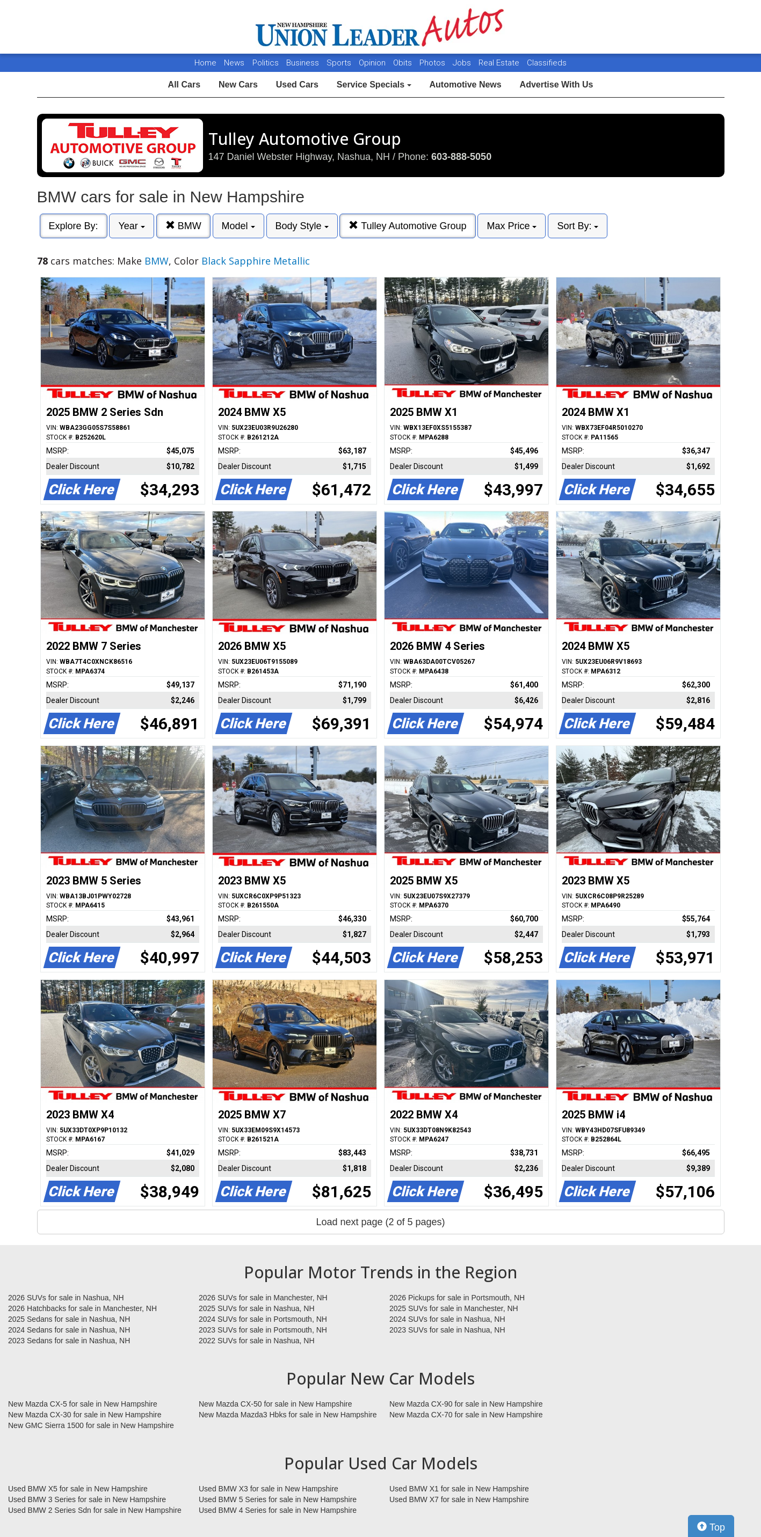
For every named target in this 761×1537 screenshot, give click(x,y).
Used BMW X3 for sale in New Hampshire (268, 1488)
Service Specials (374, 84)
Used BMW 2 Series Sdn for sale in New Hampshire (95, 1510)
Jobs (463, 63)
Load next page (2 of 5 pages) (380, 1222)
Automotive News (465, 84)
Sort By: (577, 226)
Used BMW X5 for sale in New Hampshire (78, 1488)
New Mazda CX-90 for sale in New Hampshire (466, 1404)
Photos (433, 63)
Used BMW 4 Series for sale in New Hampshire (278, 1510)
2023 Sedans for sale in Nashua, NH (69, 1340)
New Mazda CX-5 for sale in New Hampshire (82, 1404)
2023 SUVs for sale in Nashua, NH (447, 1330)
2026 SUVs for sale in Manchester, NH (263, 1297)
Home (205, 63)
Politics (265, 63)
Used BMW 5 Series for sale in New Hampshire (278, 1499)
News (234, 63)
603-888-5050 (461, 156)
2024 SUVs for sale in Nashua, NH (447, 1319)
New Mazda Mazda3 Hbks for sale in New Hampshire (287, 1414)
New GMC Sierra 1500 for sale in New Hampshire (91, 1425)
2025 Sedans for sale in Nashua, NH (69, 1319)
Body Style (302, 226)
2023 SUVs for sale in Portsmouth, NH (263, 1330)
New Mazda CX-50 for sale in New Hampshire (275, 1404)
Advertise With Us (556, 84)
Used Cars (297, 84)
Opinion (373, 63)
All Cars (184, 84)
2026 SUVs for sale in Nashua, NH (66, 1297)
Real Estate (500, 63)
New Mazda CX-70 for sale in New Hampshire (466, 1414)
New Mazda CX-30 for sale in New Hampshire (85, 1414)
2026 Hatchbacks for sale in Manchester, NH (82, 1308)
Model (238, 226)
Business (303, 63)
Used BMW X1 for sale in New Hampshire (459, 1488)
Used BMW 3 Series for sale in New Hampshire (87, 1499)
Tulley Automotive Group (407, 225)
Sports (340, 63)
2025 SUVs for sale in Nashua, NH (257, 1308)
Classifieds (547, 63)
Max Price (512, 226)
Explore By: (73, 226)
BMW (183, 225)
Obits (403, 63)
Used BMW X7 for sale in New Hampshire (459, 1499)
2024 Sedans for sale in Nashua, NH (69, 1330)
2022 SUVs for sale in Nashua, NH (257, 1340)
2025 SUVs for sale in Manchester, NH (453, 1308)
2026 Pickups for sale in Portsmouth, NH (457, 1297)
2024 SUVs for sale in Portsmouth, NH (263, 1319)
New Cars (238, 84)
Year (131, 226)
